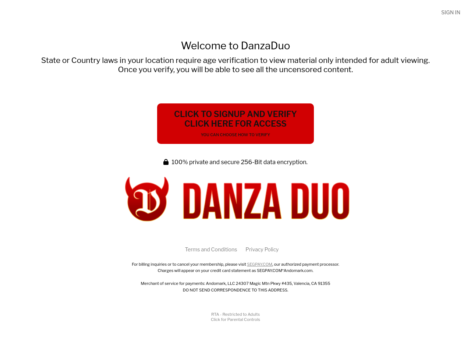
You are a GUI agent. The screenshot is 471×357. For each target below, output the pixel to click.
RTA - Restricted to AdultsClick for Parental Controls (235, 317)
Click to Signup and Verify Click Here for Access (235, 123)
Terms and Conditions (211, 249)
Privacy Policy (262, 249)
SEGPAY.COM (259, 264)
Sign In (450, 12)
